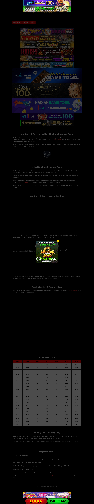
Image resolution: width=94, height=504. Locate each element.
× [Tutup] (57, 241)
